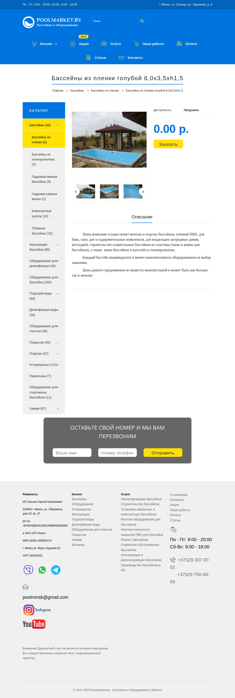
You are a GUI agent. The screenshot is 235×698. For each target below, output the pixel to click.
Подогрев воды (83, 519)
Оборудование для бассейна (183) (43, 279)
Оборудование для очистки (92, 529)
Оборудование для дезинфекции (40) (43, 263)
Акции (174, 505)
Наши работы (180, 510)
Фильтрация (81, 514)
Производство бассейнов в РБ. (141, 567)
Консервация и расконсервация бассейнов (141, 557)
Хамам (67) (37, 408)
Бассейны (77, 90)
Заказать (168, 144)
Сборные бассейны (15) (42, 230)
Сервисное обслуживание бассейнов (140, 547)
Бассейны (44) (40, 125)
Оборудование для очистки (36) (43, 328)
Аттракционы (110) (43, 364)
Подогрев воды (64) (40, 296)
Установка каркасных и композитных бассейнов (138, 511)
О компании (179, 495)
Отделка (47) (39, 353)
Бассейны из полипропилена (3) (43, 159)
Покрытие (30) (40, 342)
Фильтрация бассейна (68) (39, 247)
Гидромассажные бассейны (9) (44, 179)
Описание (142, 216)
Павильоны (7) (40, 376)
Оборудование (82, 504)
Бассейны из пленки (105, 90)
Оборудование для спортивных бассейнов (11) (43, 392)
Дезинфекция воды (86, 524)
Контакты (177, 500)
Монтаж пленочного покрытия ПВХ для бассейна (142, 532)
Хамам (77, 540)
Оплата (175, 515)
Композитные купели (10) (41, 213)
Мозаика (78, 545)
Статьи (175, 520)
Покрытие (79, 535)
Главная (57, 90)
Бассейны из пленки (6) (41, 139)
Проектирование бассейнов (141, 499)
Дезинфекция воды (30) (43, 312)
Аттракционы (81, 509)
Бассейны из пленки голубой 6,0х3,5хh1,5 (154, 90)
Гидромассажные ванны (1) (44, 196)
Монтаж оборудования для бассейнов (140, 521)
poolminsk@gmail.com (45, 597)
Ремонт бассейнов (134, 540)
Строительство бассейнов (140, 504)
